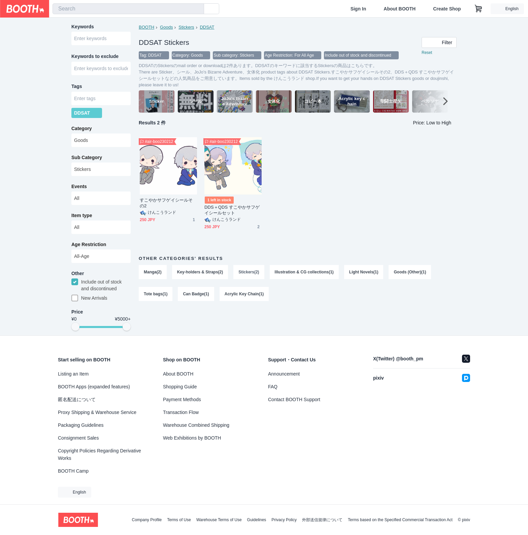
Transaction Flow (181, 412)
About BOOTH (400, 8)
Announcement (284, 374)
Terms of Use (179, 520)
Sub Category (86, 158)
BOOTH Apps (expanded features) (94, 386)
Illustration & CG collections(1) (304, 272)
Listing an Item (73, 374)
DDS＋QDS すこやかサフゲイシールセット (232, 210)
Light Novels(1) (363, 272)
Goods (166, 27)
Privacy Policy (284, 520)
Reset (427, 52)
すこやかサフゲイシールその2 (166, 203)
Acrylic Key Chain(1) (244, 294)
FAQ (272, 386)
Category (81, 129)
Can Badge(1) (196, 294)
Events (79, 187)
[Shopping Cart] (478, 9)
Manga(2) (153, 272)
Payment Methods (182, 399)
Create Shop (447, 8)
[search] (197, 9)
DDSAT (207, 27)
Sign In (358, 8)
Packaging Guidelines (80, 425)
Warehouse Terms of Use (219, 520)
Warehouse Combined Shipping (196, 425)
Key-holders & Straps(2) (200, 272)
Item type (81, 216)
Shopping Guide (180, 386)
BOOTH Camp (73, 471)
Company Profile (147, 520)
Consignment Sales (78, 438)
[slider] (75, 328)
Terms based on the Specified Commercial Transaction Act (400, 520)
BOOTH (146, 27)
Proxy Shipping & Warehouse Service (97, 412)
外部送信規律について (322, 520)
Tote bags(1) (155, 294)
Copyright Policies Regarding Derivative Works (99, 454)
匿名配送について (77, 399)
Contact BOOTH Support (294, 399)
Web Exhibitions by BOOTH (192, 438)
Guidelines (256, 520)
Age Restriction (88, 245)
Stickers (186, 27)
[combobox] (128, 8)
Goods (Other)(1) (410, 272)
